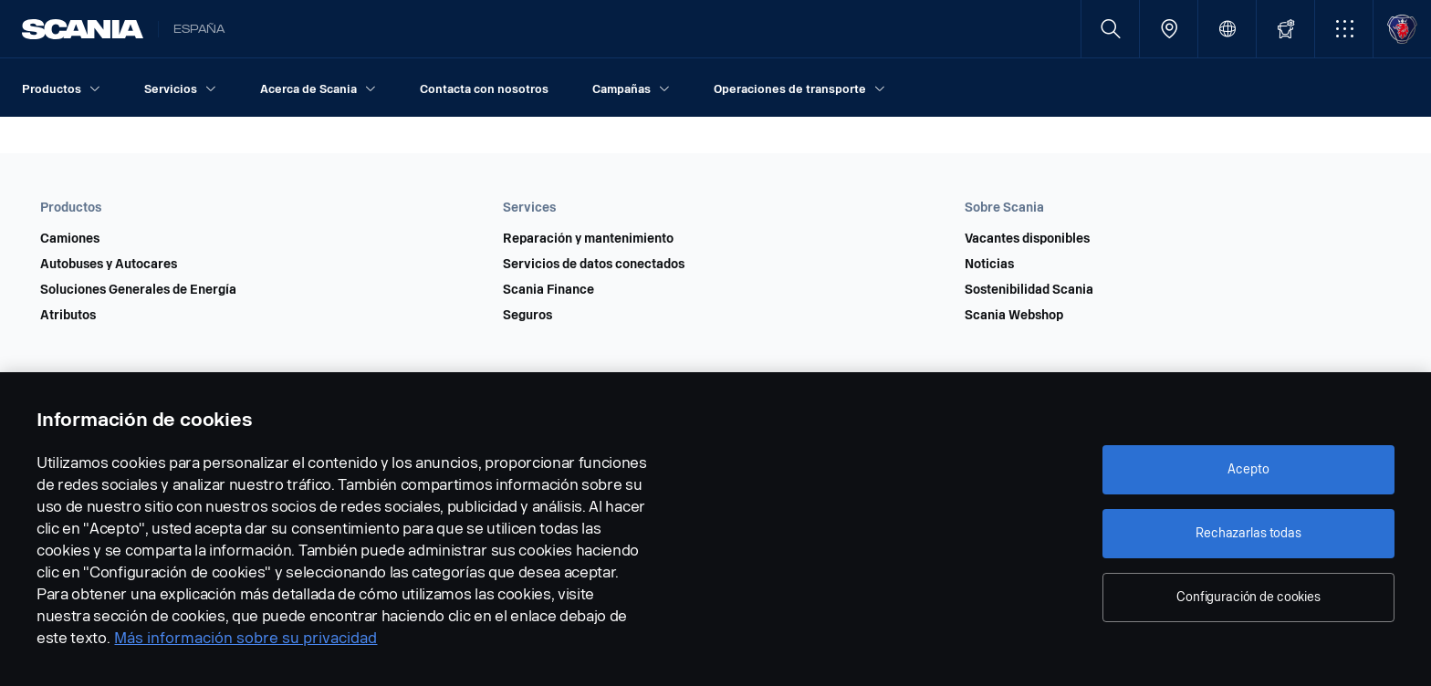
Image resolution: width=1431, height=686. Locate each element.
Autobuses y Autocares (108, 264)
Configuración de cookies (1248, 597)
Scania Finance (548, 290)
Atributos (68, 315)
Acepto (1248, 469)
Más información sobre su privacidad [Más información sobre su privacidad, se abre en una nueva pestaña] (245, 638)
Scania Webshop (1014, 315)
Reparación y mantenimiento (588, 239)
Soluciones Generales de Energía (138, 290)
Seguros (527, 315)
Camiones (69, 239)
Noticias (989, 264)
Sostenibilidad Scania (1029, 290)
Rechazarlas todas (1248, 533)
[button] (1344, 28)
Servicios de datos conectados (593, 264)
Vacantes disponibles (1027, 239)
